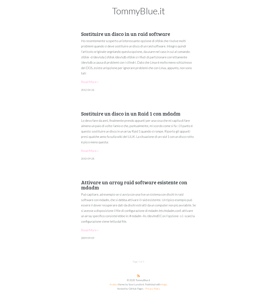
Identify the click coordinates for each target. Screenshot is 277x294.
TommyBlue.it (138, 10)
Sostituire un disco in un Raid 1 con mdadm (130, 113)
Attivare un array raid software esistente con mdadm (134, 185)
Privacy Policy (152, 288)
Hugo (164, 284)
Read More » (90, 82)
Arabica (114, 284)
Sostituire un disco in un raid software (125, 33)
